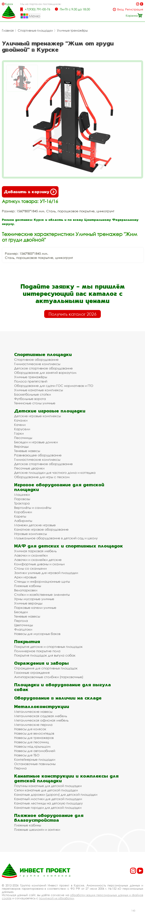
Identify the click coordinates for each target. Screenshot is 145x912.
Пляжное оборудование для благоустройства (48, 817)
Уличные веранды (28, 603)
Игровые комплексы (30, 533)
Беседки (21, 612)
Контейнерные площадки (34, 759)
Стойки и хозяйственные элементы (42, 594)
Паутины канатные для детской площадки (48, 785)
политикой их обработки (56, 898)
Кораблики (23, 512)
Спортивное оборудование (36, 359)
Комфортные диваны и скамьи (39, 564)
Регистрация (134, 9)
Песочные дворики (29, 468)
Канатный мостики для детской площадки (48, 798)
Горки (19, 433)
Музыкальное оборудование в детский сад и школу (56, 538)
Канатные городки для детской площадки (47, 807)
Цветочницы (23, 625)
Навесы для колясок (30, 729)
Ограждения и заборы (41, 663)
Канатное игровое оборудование (41, 529)
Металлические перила (33, 724)
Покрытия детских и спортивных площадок (48, 646)
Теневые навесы (27, 450)
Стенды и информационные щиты (42, 581)
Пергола (21, 620)
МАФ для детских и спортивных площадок (68, 545)
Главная (8, 30)
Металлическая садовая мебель (40, 716)
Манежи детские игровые (35, 525)
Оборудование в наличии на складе (58, 698)
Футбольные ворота (30, 398)
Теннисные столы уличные (34, 403)
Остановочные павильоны (35, 763)
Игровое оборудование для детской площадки (59, 487)
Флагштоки (23, 629)
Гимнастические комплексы (37, 363)
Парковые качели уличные (35, 607)
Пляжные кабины (27, 585)
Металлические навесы (33, 711)
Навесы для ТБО (26, 755)
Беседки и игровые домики (36, 442)
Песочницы (23, 437)
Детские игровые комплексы (37, 416)
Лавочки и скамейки (31, 555)
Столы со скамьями (30, 568)
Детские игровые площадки (49, 410)
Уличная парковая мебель (35, 551)
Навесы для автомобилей (34, 750)
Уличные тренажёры (72, 30)
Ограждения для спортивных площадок (46, 668)
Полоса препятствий (30, 381)
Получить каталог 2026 (72, 314)
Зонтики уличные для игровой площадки (46, 572)
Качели (19, 424)
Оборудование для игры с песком (42, 477)
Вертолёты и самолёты (32, 507)
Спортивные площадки (35, 30)
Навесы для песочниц (31, 742)
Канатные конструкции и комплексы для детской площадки (66, 778)
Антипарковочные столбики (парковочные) (48, 677)
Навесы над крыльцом (32, 746)
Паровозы (22, 499)
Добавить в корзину (30, 192)
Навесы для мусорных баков (37, 633)
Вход (120, 9)
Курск (9, 3)
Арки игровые (25, 577)
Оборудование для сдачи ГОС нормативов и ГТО (53, 385)
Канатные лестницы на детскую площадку (48, 803)
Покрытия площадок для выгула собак (45, 655)
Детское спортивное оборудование (43, 368)
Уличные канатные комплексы (38, 390)
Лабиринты (23, 520)
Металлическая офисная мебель (41, 720)
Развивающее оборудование (38, 455)
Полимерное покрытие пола (37, 651)
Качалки (20, 420)
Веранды (21, 446)
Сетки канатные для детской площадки (46, 790)
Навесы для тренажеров (34, 737)
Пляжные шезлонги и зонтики (37, 829)
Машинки (22, 494)
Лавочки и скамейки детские (38, 559)
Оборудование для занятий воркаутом (45, 372)
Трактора (22, 503)
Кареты (20, 516)
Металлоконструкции (41, 706)
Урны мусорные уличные (34, 598)
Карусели (22, 429)
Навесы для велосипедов (34, 733)
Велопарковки (25, 590)
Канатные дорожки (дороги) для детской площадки (55, 794)
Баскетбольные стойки (32, 394)
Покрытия (27, 641)
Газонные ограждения (32, 672)
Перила (20, 768)
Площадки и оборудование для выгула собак (62, 687)
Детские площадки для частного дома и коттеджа (55, 472)
